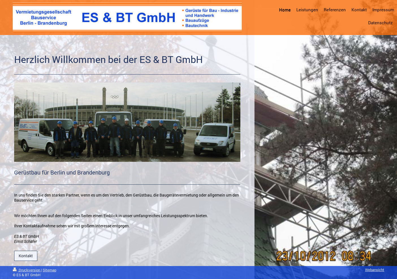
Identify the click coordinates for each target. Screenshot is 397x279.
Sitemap (49, 270)
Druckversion (27, 270)
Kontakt (26, 255)
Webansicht (374, 269)
